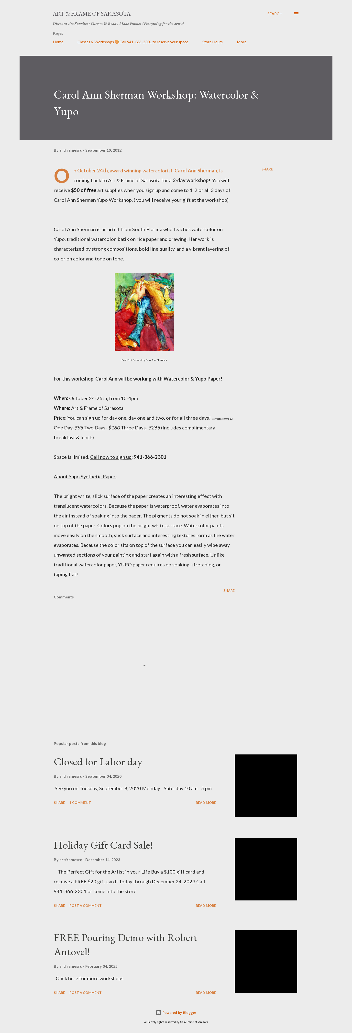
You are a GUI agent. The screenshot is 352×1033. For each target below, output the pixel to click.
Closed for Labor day (98, 761)
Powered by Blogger (176, 1012)
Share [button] (267, 169)
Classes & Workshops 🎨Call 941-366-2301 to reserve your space (132, 41)
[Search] (275, 14)
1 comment (80, 802)
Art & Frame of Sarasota (92, 13)
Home (58, 41)
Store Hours (212, 41)
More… (243, 41)
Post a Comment (85, 905)
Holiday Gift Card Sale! (103, 845)
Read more (206, 802)
